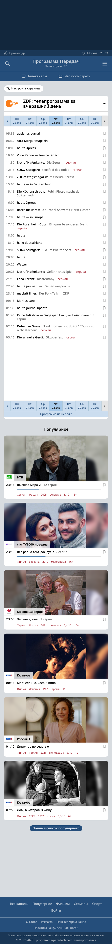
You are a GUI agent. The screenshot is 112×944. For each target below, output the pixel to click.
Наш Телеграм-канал (71, 922)
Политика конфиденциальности (56, 928)
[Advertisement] (56, 371)
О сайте (31, 922)
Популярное (42, 903)
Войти (56, 910)
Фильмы (63, 903)
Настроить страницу (26, 88)
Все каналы (19, 903)
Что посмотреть (75, 76)
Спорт (97, 903)
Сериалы (81, 903)
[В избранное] (104, 133)
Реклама (47, 922)
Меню (104, 103)
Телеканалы (34, 76)
